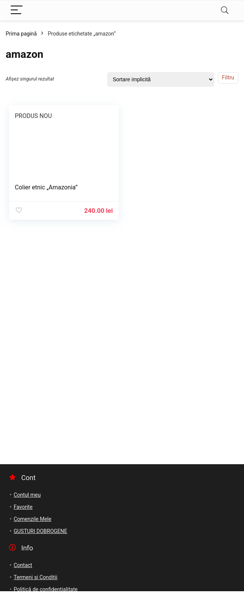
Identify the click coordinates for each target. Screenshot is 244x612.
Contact (23, 565)
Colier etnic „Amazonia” (46, 187)
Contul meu (27, 495)
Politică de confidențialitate (45, 589)
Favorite (23, 507)
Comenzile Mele (32, 519)
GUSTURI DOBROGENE (40, 531)
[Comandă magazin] (160, 79)
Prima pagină (21, 34)
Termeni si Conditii (35, 577)
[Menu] (17, 10)
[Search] (225, 10)
